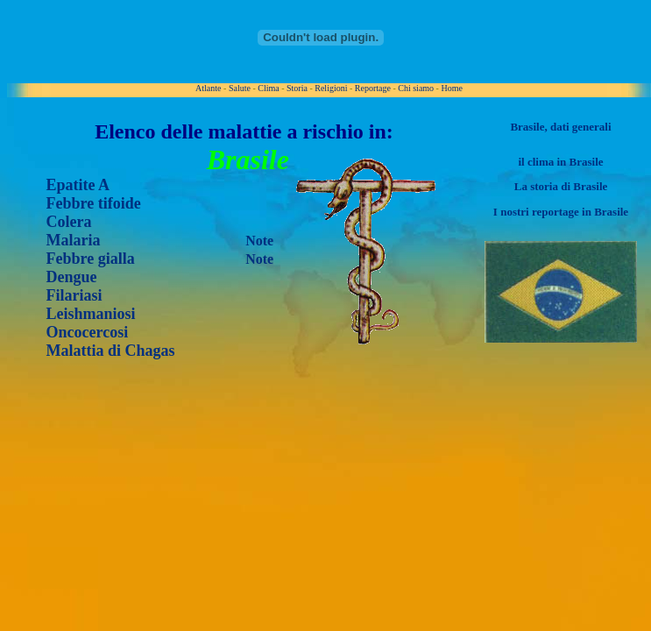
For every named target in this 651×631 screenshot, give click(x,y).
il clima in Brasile (560, 161)
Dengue (71, 277)
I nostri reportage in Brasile (560, 211)
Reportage (373, 88)
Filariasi (74, 295)
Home (451, 88)
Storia (297, 88)
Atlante (208, 88)
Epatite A (78, 185)
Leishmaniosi (91, 314)
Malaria (73, 240)
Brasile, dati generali (560, 126)
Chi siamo (416, 88)
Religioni (331, 88)
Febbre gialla (90, 258)
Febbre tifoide (93, 203)
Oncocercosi (87, 332)
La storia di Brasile (561, 186)
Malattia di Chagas (110, 350)
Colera (69, 221)
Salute (240, 88)
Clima (268, 88)
